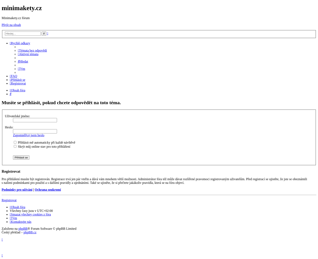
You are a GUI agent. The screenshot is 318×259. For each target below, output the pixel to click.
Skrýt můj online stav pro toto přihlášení (42, 146)
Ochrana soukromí (48, 189)
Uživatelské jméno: (17, 116)
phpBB (23, 228)
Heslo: (9, 127)
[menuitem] (32, 50)
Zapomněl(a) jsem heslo (28, 135)
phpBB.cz (30, 232)
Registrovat (9, 200)
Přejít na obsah (11, 25)
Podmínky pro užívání (17, 189)
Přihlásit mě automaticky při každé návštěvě (44, 142)
